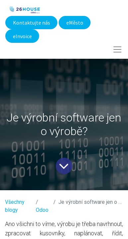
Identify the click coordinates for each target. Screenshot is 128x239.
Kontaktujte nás (31, 22)
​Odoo (42, 210)
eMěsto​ (74, 22)
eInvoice (22, 36)
